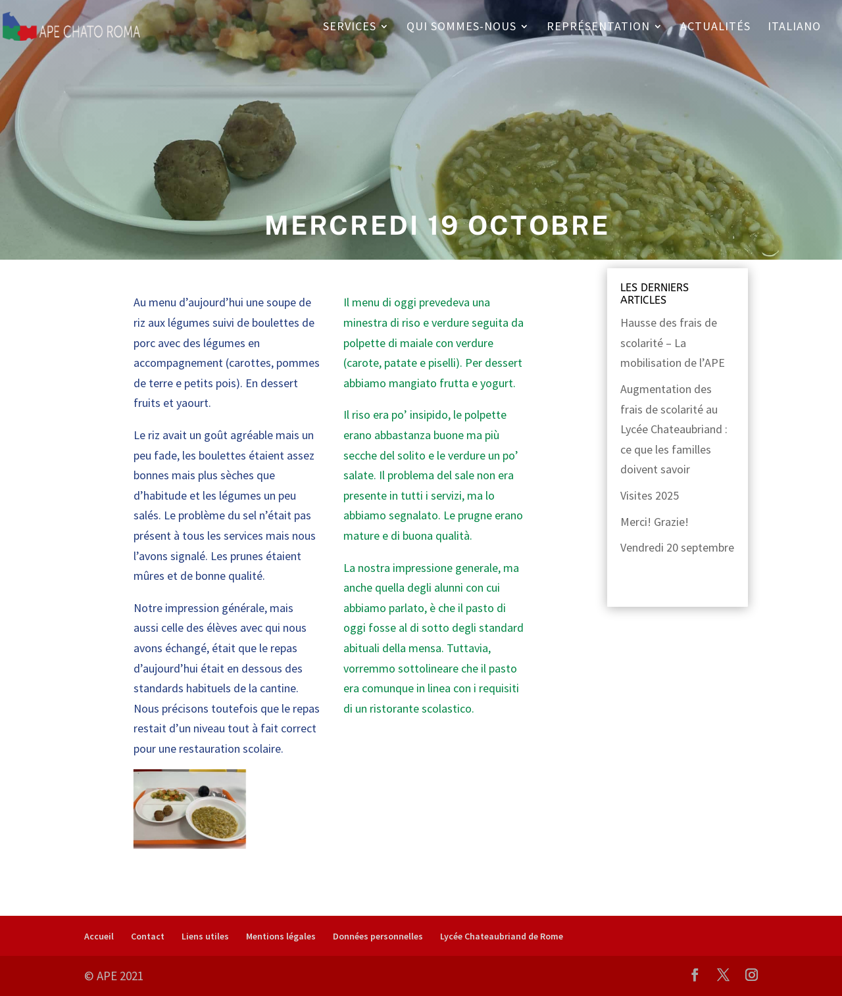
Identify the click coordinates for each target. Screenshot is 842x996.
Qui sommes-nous (461, 28)
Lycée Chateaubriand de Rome (501, 936)
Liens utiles (205, 936)
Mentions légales (281, 936)
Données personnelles (378, 936)
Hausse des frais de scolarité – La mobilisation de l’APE (672, 342)
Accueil (99, 936)
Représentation (598, 28)
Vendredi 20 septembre (677, 547)
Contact (147, 936)
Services (349, 28)
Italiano (794, 28)
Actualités (715, 28)
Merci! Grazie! (654, 521)
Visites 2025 (649, 495)
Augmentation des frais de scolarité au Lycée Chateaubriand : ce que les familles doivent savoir (674, 429)
